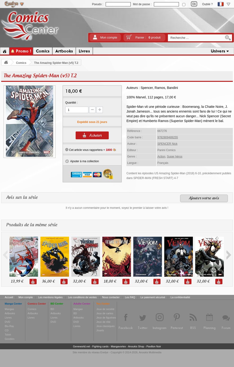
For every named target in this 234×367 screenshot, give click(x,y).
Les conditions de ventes (82, 297)
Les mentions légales (50, 297)
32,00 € (79, 281)
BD (52, 309)
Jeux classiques (105, 326)
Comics (21, 63)
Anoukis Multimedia (150, 352)
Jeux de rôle (103, 321)
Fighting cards (100, 346)
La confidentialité (180, 297)
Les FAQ (130, 297)
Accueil (9, 297)
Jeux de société (105, 309)
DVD (7, 321)
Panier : (147, 37)
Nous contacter (111, 297)
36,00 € (48, 281)
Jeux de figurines (106, 317)
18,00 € (110, 281)
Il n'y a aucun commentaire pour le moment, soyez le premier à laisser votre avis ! (117, 208)
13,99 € (17, 281)
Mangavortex (118, 346)
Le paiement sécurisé (152, 297)
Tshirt (8, 334)
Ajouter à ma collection (82, 161)
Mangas (9, 309)
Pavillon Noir (153, 346)
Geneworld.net (81, 346)
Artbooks (10, 313)
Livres (8, 317)
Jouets (100, 330)
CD (7, 330)
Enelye (104, 352)
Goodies (9, 338)
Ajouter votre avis (204, 198)
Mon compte (108, 37)
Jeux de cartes (104, 313)
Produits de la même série (31, 225)
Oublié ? (207, 4)
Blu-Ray (9, 326)
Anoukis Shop (136, 346)
